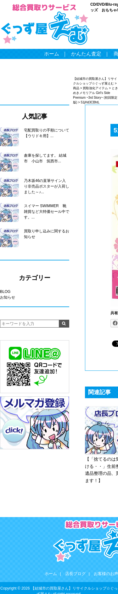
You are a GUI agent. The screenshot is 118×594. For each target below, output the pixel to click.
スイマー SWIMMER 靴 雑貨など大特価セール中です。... (46, 211)
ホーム (51, 53)
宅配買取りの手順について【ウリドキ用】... (46, 133)
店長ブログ (75, 573)
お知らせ (7, 297)
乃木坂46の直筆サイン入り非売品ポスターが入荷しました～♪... (46, 186)
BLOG (5, 291)
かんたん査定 (86, 53)
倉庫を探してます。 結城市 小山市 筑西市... (45, 158)
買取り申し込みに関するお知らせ (46, 234)
